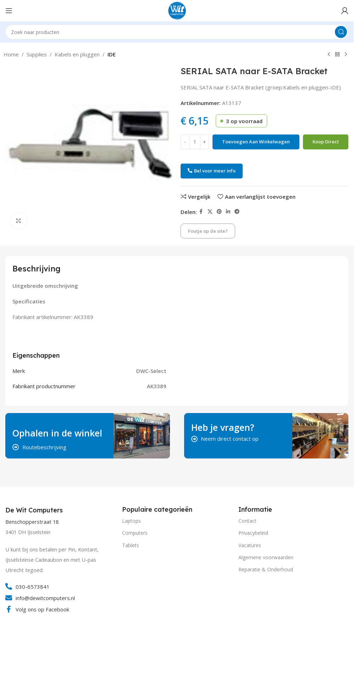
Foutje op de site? (208, 231)
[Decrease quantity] (185, 141)
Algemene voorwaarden (265, 557)
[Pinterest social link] (219, 211)
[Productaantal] (194, 141)
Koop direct (326, 141)
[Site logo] (177, 9)
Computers (135, 532)
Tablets (130, 545)
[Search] (176, 31)
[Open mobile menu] (9, 11)
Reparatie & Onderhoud (265, 569)
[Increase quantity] (204, 141)
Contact (247, 520)
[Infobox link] (35, 510)
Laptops (131, 520)
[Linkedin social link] (228, 211)
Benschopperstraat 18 (32, 521)
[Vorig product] (329, 54)
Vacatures (249, 545)
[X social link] (210, 211)
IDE (111, 54)
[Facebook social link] (201, 211)
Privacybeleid (253, 532)
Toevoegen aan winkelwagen (256, 141)
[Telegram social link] (237, 211)
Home (11, 54)
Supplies (37, 54)
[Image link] (32, 646)
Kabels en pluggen (77, 54)
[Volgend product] (346, 54)
